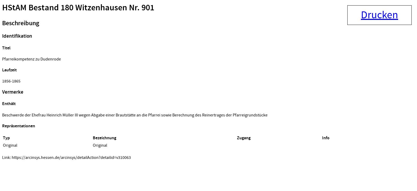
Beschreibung (20, 23)
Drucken (379, 15)
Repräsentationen (18, 126)
